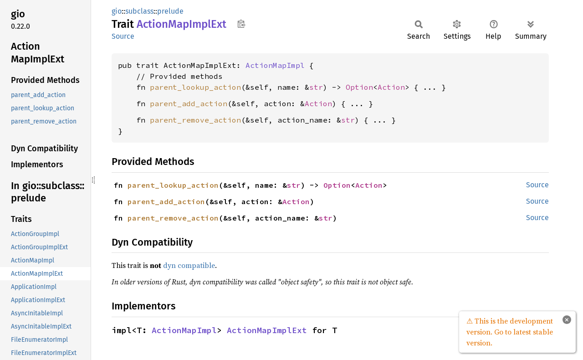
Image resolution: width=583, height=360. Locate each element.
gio (117, 11)
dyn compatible (189, 265)
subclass (139, 11)
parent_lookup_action (195, 87)
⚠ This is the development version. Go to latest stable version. (509, 332)
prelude (170, 11)
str (316, 87)
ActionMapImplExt (267, 330)
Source (123, 36)
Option (359, 87)
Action (391, 87)
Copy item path (241, 23)
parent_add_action (188, 103)
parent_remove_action (195, 119)
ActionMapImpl (275, 65)
